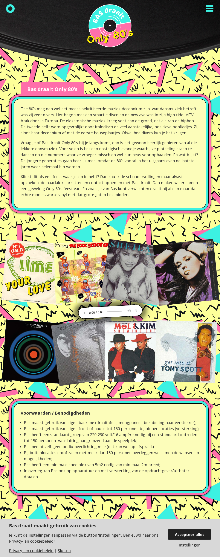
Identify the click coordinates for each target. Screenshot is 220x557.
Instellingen (189, 545)
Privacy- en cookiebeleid (31, 550)
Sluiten (64, 550)
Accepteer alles (189, 534)
